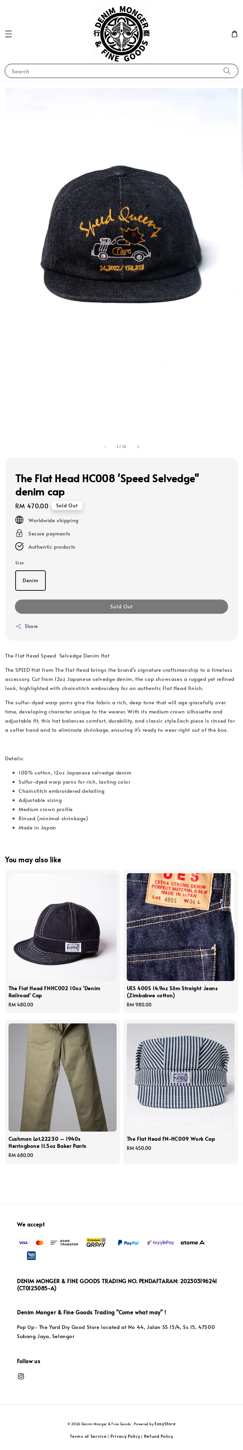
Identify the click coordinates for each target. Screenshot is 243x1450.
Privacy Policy (125, 1436)
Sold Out (121, 606)
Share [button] (26, 626)
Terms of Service (88, 1436)
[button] (8, 33)
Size (19, 563)
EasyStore (165, 1423)
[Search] (227, 70)
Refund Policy (158, 1436)
